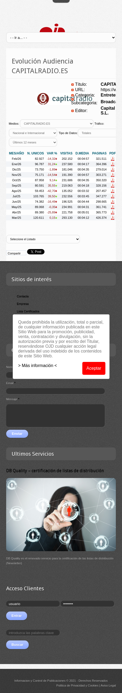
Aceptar (93, 368)
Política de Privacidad (70, 685)
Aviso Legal (108, 685)
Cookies (93, 685)
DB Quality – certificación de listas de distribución (55, 470)
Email (11, 383)
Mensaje (12, 399)
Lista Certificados (28, 311)
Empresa (23, 303)
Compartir (14, 253)
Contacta (23, 296)
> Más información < (37, 365)
